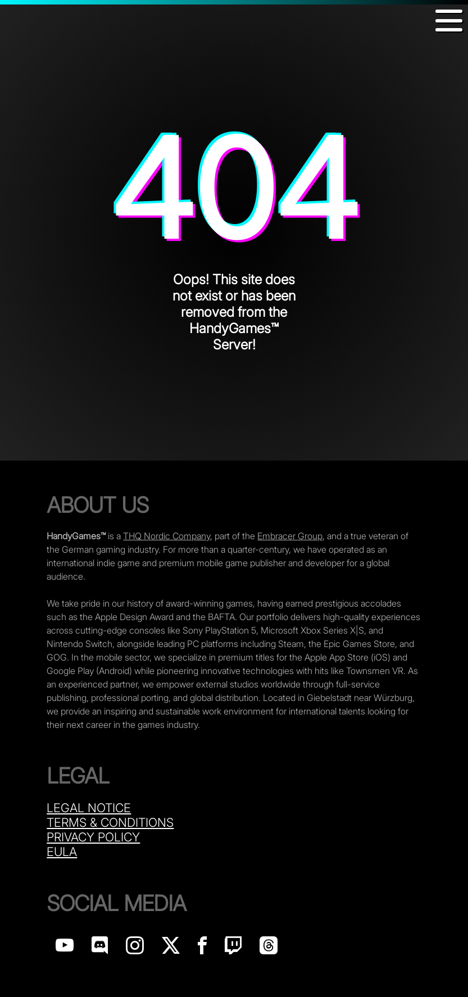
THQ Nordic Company (166, 535)
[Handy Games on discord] (100, 948)
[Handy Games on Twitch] (233, 948)
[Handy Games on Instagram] (135, 948)
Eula (62, 851)
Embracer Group (289, 535)
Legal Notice (89, 807)
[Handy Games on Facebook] (202, 948)
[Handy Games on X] (171, 948)
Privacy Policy (93, 837)
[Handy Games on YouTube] (65, 948)
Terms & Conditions (110, 822)
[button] (448, 20)
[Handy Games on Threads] (269, 948)
